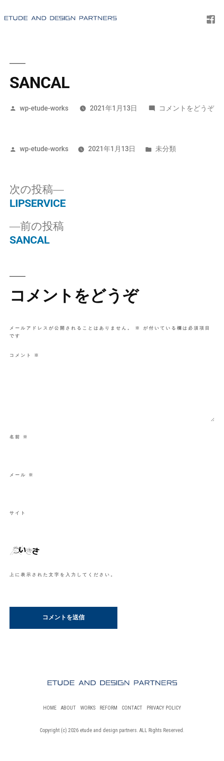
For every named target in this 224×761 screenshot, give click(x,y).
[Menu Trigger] (204, 15)
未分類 (165, 149)
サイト (17, 513)
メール (21, 474)
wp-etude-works (44, 108)
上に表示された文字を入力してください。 (62, 574)
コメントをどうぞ (186, 108)
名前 (18, 436)
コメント (24, 355)
